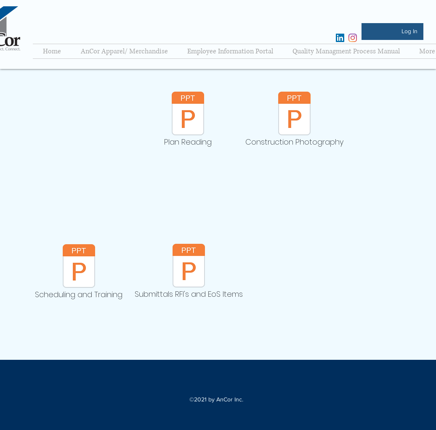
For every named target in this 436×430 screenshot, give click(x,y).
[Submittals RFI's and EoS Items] (188, 273)
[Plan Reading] (188, 121)
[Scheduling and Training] (79, 273)
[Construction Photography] (294, 121)
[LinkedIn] (340, 38)
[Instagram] (352, 38)
